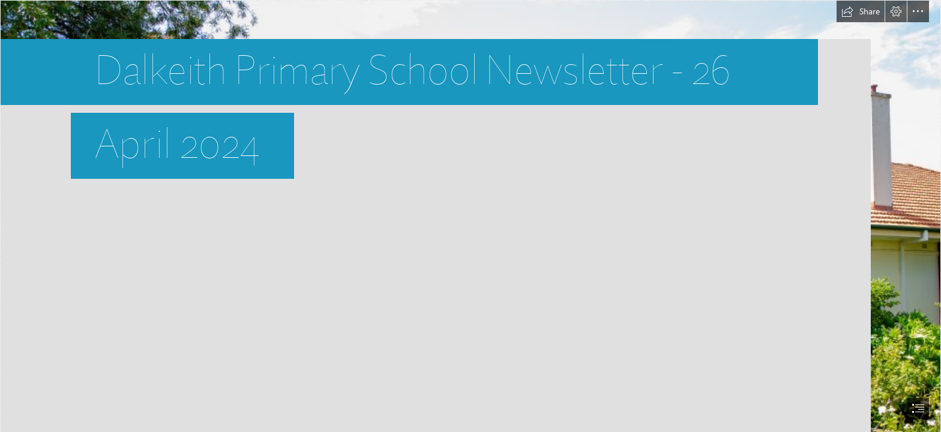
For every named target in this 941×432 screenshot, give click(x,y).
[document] (470, 216)
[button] (861, 11)
